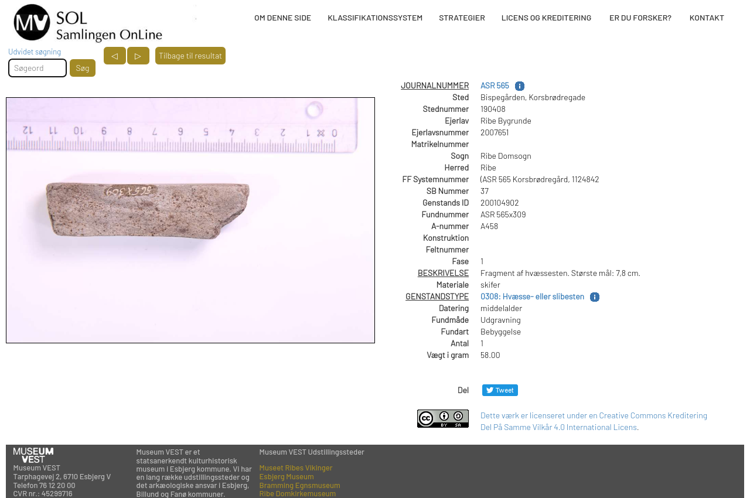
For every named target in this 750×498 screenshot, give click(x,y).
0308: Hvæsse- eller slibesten (532, 296)
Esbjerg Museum (287, 476)
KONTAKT (707, 17)
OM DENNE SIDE (282, 17)
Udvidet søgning (34, 51)
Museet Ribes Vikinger (296, 467)
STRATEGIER (462, 17)
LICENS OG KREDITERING (547, 17)
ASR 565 (494, 85)
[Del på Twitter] (500, 390)
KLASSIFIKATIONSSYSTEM (375, 17)
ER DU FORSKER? (640, 17)
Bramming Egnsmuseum (300, 485)
